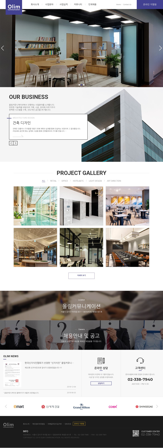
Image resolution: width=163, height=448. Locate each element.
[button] (79, 85)
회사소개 (35, 4)
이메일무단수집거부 (57, 424)
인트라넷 (71, 424)
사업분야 (49, 4)
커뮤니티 (78, 4)
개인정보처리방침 (39, 424)
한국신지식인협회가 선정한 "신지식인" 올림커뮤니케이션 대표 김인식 (50, 363)
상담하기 (101, 383)
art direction (115, 181)
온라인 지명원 (150, 4)
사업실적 (64, 4)
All (42, 181)
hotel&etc (78, 181)
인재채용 (92, 4)
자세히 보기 (81, 276)
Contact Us (127, 4)
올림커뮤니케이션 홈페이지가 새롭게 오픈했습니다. (21, 393)
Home (118, 4)
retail (52, 181)
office (64, 181)
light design (95, 181)
